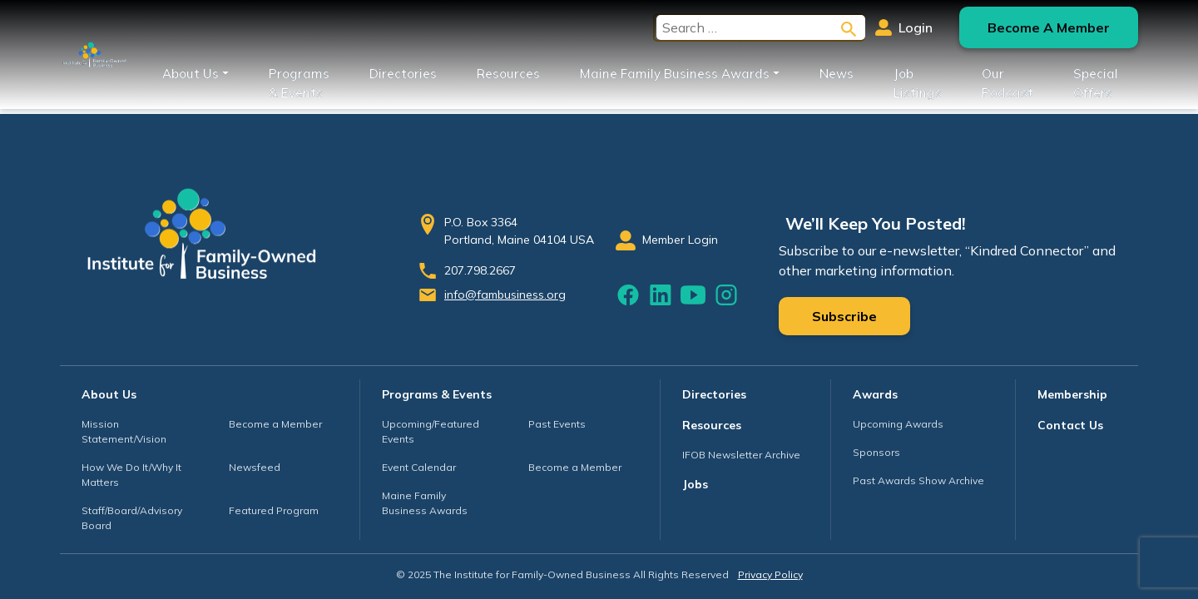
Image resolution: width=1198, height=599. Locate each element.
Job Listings (918, 83)
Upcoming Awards (898, 424)
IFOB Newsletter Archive (741, 454)
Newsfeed (254, 467)
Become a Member (275, 424)
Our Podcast (1007, 83)
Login (904, 27)
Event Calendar (419, 467)
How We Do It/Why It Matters (131, 474)
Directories (403, 74)
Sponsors (876, 452)
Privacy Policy (770, 574)
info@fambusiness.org (505, 294)
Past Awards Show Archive (918, 480)
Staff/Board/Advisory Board (132, 518)
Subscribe (844, 316)
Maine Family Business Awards (675, 74)
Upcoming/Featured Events (430, 431)
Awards (875, 394)
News (836, 74)
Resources (508, 74)
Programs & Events (299, 83)
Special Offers (1095, 83)
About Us (190, 74)
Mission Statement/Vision (124, 431)
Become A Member (1049, 27)
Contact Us (1070, 425)
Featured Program (274, 510)
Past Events (557, 424)
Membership (1072, 394)
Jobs (695, 484)
